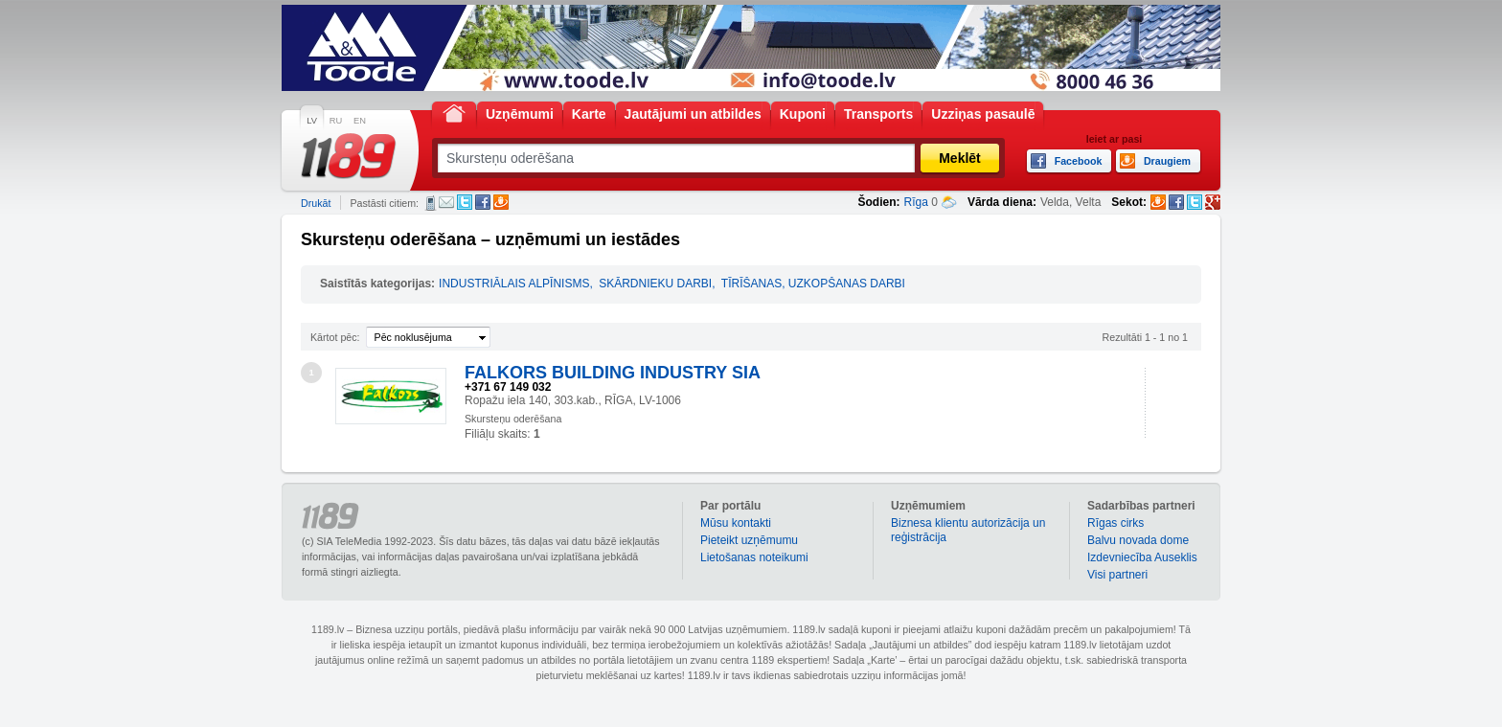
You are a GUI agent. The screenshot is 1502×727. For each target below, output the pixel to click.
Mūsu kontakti (735, 523)
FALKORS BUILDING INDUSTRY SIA (613, 372)
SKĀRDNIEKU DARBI (655, 283)
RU (336, 120)
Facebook (482, 202)
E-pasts (446, 202)
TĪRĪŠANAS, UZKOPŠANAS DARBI (813, 283)
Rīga (916, 202)
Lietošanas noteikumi (754, 557)
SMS (430, 203)
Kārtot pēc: (335, 337)
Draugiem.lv (501, 202)
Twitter (464, 202)
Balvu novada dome (1138, 540)
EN (359, 120)
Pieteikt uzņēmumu (749, 540)
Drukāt (315, 203)
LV (312, 120)
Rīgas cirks (1115, 523)
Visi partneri (1117, 574)
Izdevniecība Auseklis (1142, 557)
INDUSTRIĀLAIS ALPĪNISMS (514, 283)
